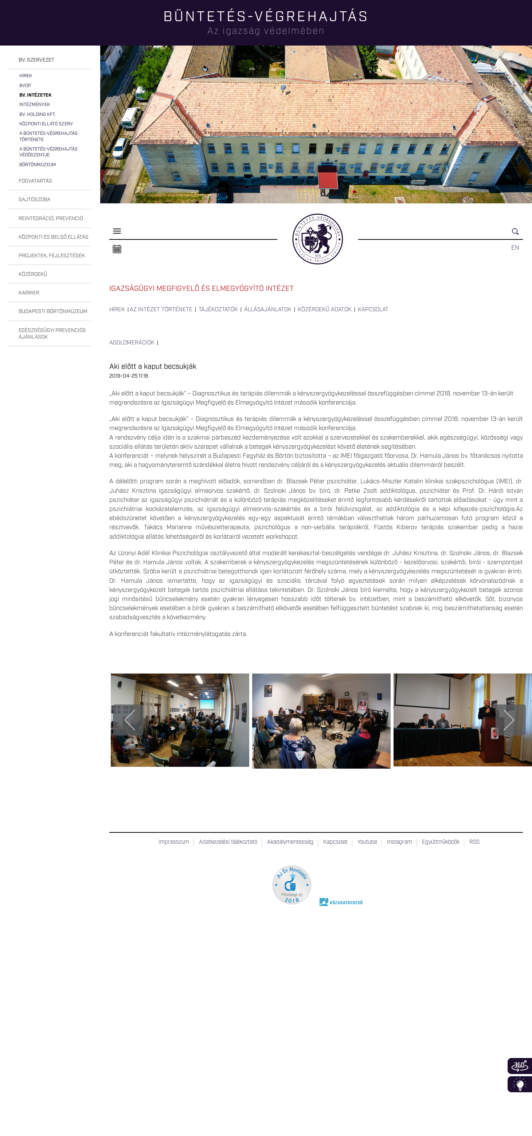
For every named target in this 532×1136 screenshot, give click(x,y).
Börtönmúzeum (37, 165)
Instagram (399, 842)
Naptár (117, 249)
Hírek (25, 76)
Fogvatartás (35, 181)
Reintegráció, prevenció (51, 218)
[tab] (49, 60)
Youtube (367, 842)
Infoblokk (520, 1084)
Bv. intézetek (35, 95)
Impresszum (174, 842)
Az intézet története (161, 309)
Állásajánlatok (268, 309)
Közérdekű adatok (325, 309)
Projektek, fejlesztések (52, 256)
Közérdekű (33, 274)
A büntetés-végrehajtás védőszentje (48, 152)
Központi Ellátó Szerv (46, 124)
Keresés (517, 234)
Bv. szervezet (36, 60)
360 (520, 1066)
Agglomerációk (131, 343)
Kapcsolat (373, 309)
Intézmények (34, 105)
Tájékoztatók (218, 309)
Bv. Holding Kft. (37, 115)
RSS (474, 842)
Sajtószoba (34, 199)
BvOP (25, 86)
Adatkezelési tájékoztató (228, 842)
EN (515, 248)
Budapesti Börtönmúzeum (53, 311)
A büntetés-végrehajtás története (48, 136)
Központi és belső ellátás (54, 237)
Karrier (29, 293)
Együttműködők (440, 842)
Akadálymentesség (290, 842)
